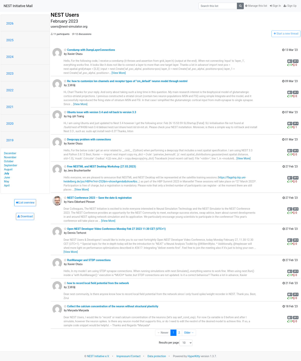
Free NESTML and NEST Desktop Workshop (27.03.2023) (100, 166)
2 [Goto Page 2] (179, 332)
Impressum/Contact (129, 356)
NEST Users (65, 15)
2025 (10, 40)
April (7, 185)
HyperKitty (194, 356)
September (10, 165)
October (8, 161)
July (6, 173)
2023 (10, 73)
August (8, 169)
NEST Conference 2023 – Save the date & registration (98, 197)
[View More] (119, 72)
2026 (10, 23)
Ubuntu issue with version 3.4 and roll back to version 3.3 (100, 112)
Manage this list (256, 5)
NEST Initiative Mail (18, 6)
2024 (10, 57)
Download (25, 216)
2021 (10, 107)
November (10, 157)
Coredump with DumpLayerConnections (89, 49)
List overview (25, 202)
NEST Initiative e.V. (98, 356)
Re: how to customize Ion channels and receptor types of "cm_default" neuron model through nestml (125, 81)
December (10, 153)
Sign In (275, 5)
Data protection (157, 356)
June (7, 177)
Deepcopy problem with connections (87, 139)
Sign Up (290, 5)
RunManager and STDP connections (87, 260)
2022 (10, 90)
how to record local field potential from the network (96, 283)
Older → (189, 332)
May (6, 181)
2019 (10, 140)
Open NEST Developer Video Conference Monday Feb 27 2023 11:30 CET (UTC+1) (115, 228)
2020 (10, 123)
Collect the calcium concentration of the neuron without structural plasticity (111, 306)
